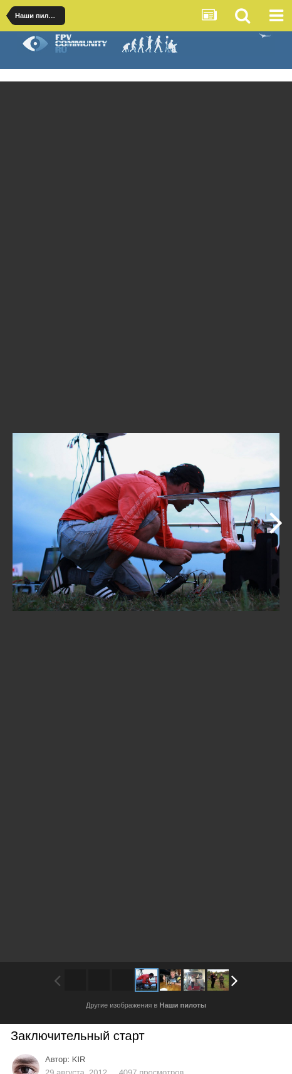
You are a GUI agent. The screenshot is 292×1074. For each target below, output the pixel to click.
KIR (79, 1059)
